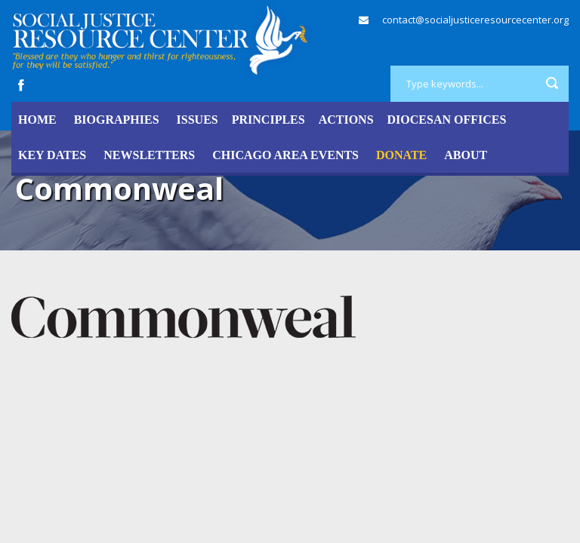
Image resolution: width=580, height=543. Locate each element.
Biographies (116, 119)
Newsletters (149, 155)
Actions (346, 119)
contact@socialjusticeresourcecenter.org (475, 19)
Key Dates (52, 155)
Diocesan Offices (447, 119)
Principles (268, 119)
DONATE (401, 155)
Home (37, 119)
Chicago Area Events (285, 155)
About (465, 155)
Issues (197, 119)
